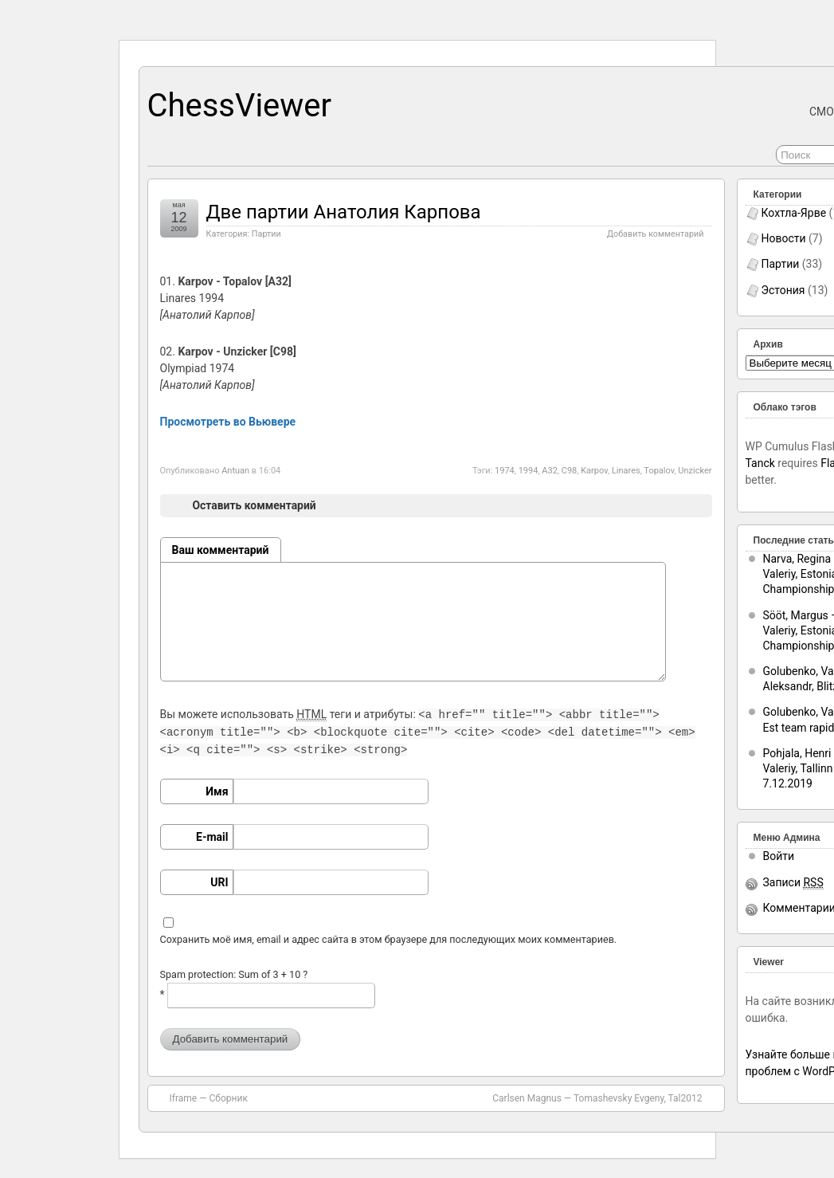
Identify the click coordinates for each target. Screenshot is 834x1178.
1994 (528, 470)
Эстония (783, 290)
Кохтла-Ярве (794, 212)
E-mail (212, 836)
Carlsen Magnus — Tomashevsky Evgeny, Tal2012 (597, 1098)
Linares (626, 470)
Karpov (594, 470)
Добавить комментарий (655, 234)
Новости (784, 238)
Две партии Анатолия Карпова (343, 212)
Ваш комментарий (220, 550)
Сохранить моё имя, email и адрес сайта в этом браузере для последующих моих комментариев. (388, 939)
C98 (570, 470)
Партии (266, 234)
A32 (550, 470)
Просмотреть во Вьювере (228, 421)
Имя (217, 791)
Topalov (659, 470)
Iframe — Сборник (209, 1098)
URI (219, 882)
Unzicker (694, 470)
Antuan (235, 470)
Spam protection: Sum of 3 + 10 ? (234, 974)
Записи (793, 882)
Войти (779, 856)
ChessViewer (239, 105)
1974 (505, 470)
